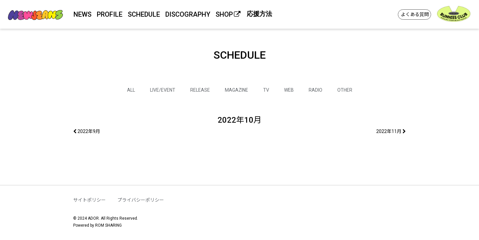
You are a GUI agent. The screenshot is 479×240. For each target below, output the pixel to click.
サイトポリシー (89, 200)
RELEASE (200, 90)
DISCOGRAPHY (187, 14)
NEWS (82, 14)
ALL (131, 90)
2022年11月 (391, 131)
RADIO (315, 90)
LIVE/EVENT (162, 90)
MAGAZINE (236, 90)
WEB (289, 90)
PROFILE (109, 14)
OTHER (344, 90)
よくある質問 (415, 14)
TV (266, 90)
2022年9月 (86, 131)
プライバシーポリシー (140, 200)
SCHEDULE (144, 14)
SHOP (228, 14)
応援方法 (259, 14)
